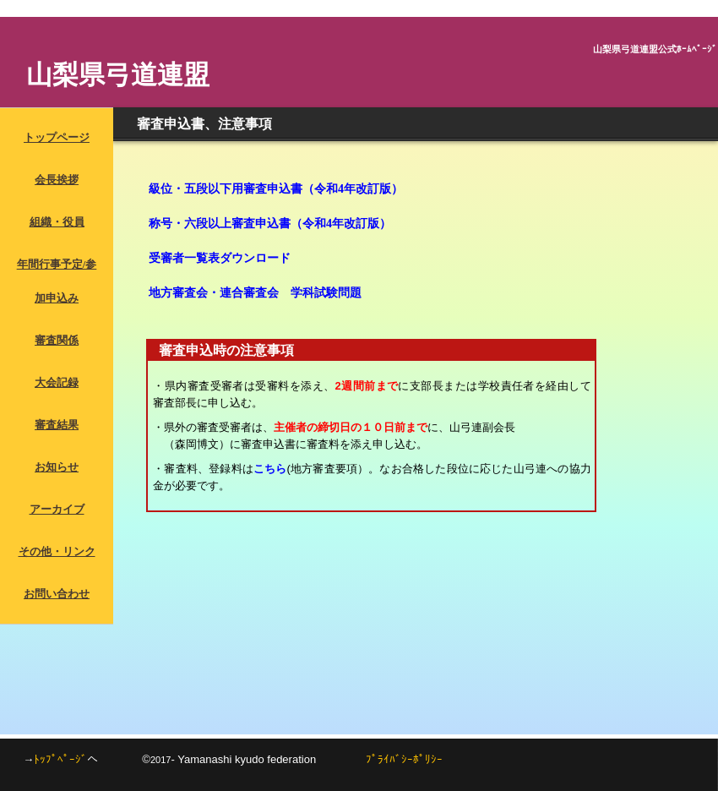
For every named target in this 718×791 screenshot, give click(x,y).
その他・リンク (57, 551)
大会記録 (57, 382)
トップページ (57, 137)
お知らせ (57, 467)
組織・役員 (57, 221)
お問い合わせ (57, 593)
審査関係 (57, 340)
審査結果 (57, 424)
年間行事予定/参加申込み (57, 281)
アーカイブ (57, 509)
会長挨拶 (57, 179)
